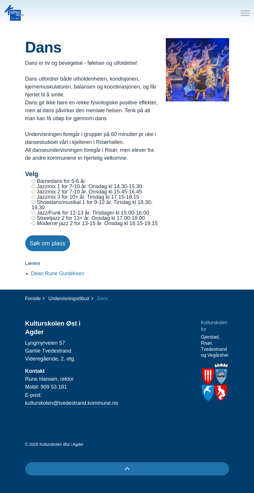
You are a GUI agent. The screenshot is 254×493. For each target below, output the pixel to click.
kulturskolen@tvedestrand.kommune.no (71, 403)
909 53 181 (54, 387)
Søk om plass (47, 243)
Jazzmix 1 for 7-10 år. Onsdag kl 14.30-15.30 (87, 186)
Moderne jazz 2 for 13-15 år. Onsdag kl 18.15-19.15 (95, 223)
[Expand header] (245, 13)
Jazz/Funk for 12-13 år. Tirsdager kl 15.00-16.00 (90, 212)
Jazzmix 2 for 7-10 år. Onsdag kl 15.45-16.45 (87, 191)
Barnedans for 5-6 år (58, 181)
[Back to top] (127, 468)
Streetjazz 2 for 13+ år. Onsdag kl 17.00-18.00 (88, 218)
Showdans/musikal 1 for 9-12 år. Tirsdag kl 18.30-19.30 (92, 205)
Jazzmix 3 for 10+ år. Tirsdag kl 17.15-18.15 (85, 197)
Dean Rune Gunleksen (57, 273)
